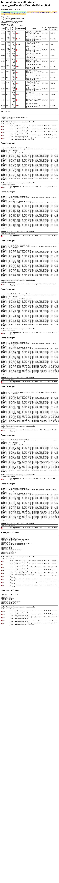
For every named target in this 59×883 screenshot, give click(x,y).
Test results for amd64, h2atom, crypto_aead (39, 12)
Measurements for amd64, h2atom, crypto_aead (13, 12)
